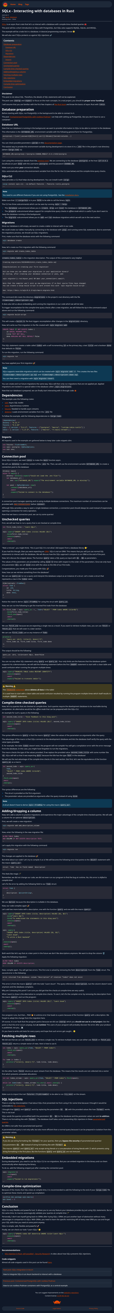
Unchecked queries (11, 66)
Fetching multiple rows (13, 75)
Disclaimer (7, 93)
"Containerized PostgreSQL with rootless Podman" (30, 117)
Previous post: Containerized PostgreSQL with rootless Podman (57, 1283)
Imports (8, 60)
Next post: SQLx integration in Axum (57, 1272)
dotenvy (8, 412)
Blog (20, 4)
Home (13, 4)
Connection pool (10, 62)
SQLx (4, 24)
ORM (47, 551)
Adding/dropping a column (15, 72)
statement (15, 690)
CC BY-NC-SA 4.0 (63, 1296)
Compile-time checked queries (16, 69)
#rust (7, 17)
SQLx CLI (8, 50)
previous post (43, 161)
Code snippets (9, 1259)
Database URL (10, 47)
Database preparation (13, 44)
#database (13, 17)
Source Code (20, 1308)
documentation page (53, 143)
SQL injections (9, 78)
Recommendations (11, 1250)
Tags (27, 4)
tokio (7, 406)
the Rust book (60, 104)
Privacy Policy (93, 1308)
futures (8, 409)
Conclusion (8, 87)
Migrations (9, 53)
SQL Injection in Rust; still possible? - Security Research (27, 1254)
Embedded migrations (13, 81)
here (50, 1262)
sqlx (6, 403)
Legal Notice (57, 1308)
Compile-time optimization (15, 84)
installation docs (71, 195)
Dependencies (9, 56)
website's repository (71, 1293)
